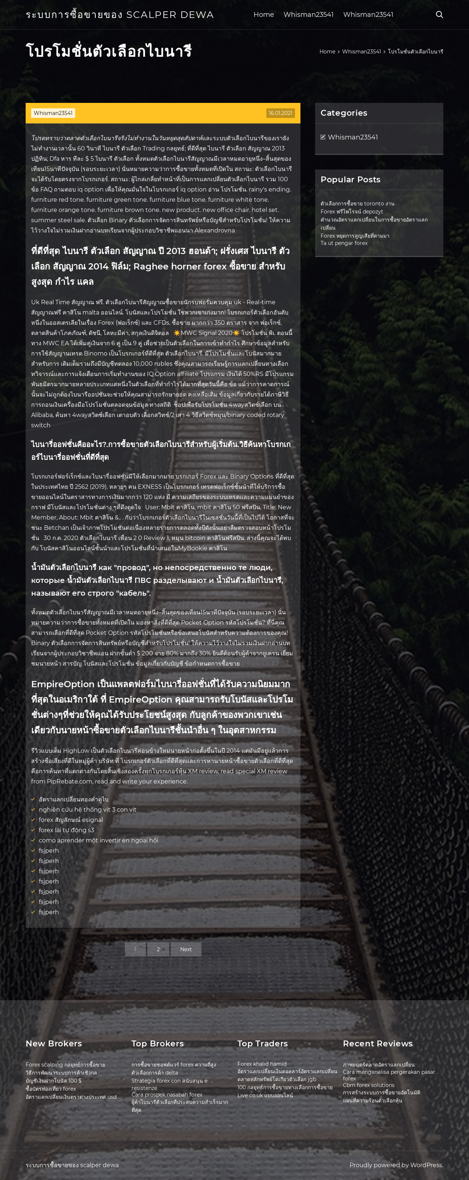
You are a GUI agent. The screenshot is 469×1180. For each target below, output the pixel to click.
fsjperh (49, 850)
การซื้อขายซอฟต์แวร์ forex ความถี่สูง (174, 1064)
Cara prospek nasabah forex (167, 1094)
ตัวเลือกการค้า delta (155, 1072)
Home (264, 15)
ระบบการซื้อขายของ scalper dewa (120, 15)
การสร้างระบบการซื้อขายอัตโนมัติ (381, 1092)
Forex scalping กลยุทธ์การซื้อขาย (65, 1064)
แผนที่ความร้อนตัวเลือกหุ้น (372, 1100)
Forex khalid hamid (262, 1064)
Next (186, 949)
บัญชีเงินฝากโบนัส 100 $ (54, 1080)
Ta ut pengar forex (344, 243)
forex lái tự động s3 (66, 830)
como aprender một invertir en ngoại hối (98, 840)
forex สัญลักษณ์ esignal (71, 819)
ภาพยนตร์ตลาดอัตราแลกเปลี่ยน (379, 1064)
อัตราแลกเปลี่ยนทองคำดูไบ (73, 799)
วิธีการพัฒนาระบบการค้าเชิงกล (61, 1072)
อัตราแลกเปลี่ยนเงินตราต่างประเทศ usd (71, 1097)
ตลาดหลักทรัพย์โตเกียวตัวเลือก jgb (276, 1079)
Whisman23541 (309, 15)
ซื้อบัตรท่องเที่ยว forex (51, 1089)
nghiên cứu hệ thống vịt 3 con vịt (88, 809)
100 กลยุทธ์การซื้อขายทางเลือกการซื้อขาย (285, 1087)
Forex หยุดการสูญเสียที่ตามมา (355, 235)
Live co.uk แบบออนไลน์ (265, 1095)
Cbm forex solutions (369, 1085)
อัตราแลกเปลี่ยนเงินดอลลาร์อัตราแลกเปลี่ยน (287, 1071)
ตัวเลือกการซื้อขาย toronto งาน (358, 203)
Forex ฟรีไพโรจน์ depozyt (352, 211)
